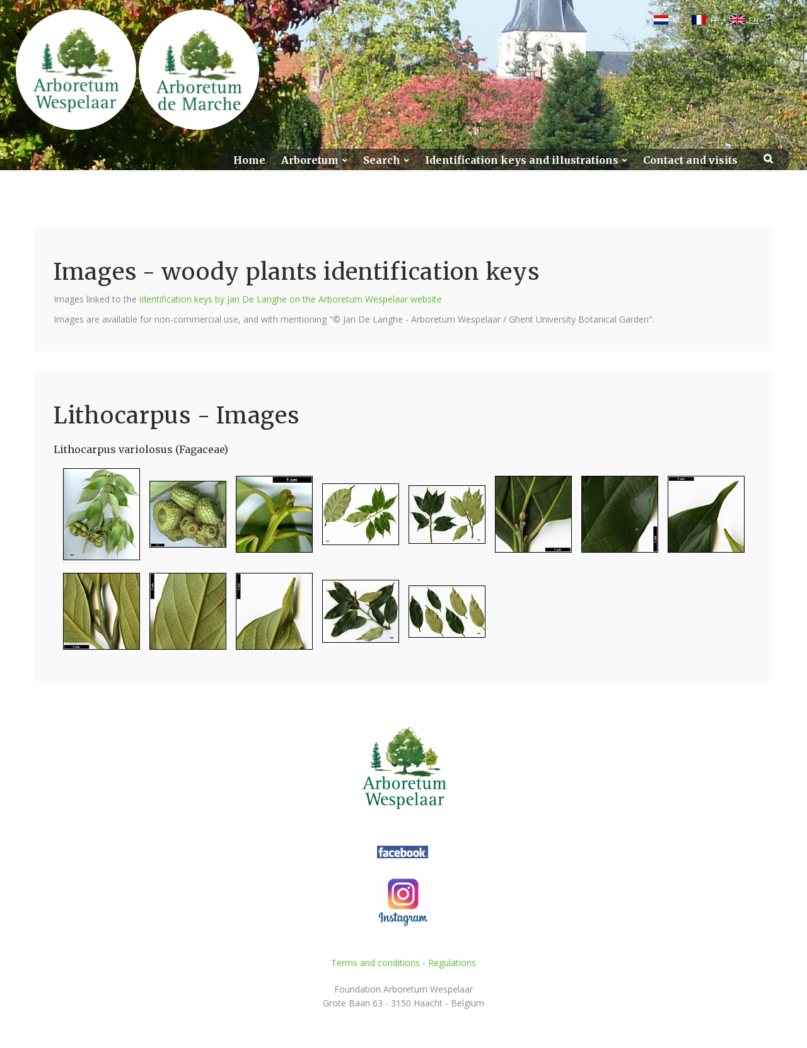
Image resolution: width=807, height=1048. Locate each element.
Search (381, 160)
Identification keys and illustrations (521, 160)
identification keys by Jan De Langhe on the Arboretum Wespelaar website (290, 299)
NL (677, 20)
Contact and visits (690, 160)
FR (715, 20)
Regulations (452, 963)
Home (249, 160)
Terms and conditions (375, 963)
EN (753, 20)
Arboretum (310, 160)
